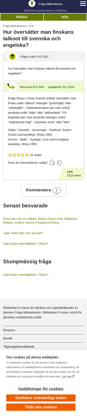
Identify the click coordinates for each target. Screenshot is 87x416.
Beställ (7, 338)
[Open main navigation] (83, 4)
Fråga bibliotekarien (14, 25)
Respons (9, 330)
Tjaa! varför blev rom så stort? (23, 233)
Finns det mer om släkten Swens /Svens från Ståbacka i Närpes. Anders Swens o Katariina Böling (40, 220)
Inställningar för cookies (41, 389)
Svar (31, 25)
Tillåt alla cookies (41, 407)
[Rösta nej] (59, 163)
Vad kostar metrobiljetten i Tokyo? (25, 243)
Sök (65, 17)
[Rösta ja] (52, 162)
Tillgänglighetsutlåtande (18, 346)
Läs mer (66, 376)
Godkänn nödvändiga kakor (40, 398)
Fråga (21, 17)
